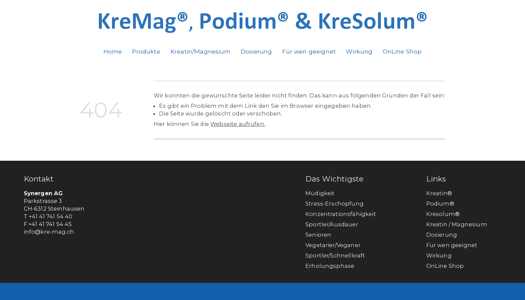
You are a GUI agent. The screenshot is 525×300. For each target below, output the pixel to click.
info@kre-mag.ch (49, 231)
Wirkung (359, 51)
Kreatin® (439, 193)
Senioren (318, 234)
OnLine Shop (402, 51)
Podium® (441, 203)
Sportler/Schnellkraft (335, 255)
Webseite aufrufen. (237, 124)
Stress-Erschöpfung (334, 203)
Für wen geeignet (309, 51)
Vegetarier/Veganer (333, 245)
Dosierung (256, 51)
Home (112, 51)
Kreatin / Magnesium (456, 224)
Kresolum (440, 214)
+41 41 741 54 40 (51, 216)
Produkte (146, 51)
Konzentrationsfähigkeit (340, 214)
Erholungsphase (329, 265)
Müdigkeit (319, 193)
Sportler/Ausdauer (331, 224)
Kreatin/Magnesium (200, 51)
